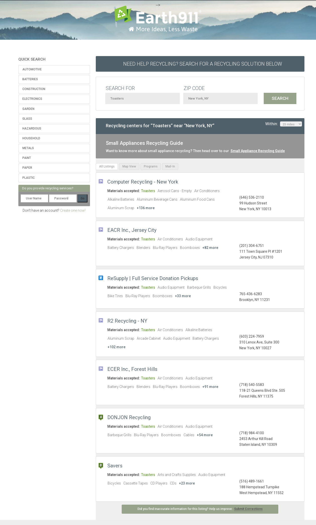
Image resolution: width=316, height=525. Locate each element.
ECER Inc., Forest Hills (132, 369)
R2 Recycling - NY (127, 321)
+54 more (205, 435)
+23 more (187, 483)
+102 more (116, 347)
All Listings (107, 166)
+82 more (210, 248)
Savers (114, 466)
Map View (129, 166)
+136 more (146, 208)
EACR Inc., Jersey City (131, 230)
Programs (151, 166)
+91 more (210, 387)
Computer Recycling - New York (142, 182)
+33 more (183, 296)
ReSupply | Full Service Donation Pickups (152, 278)
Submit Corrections (248, 509)
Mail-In (170, 166)
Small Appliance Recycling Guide (258, 151)
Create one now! (72, 210)
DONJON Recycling (129, 417)
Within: (283, 124)
